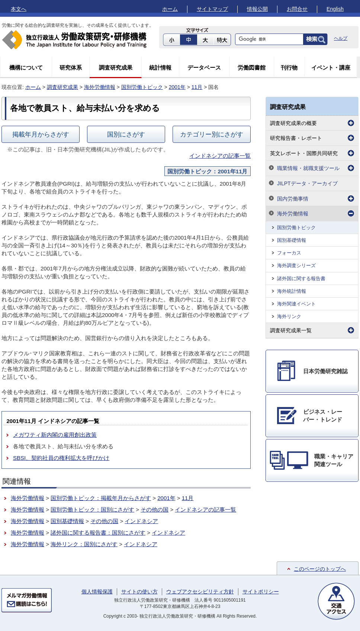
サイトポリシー (260, 592)
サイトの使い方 (139, 592)
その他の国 (154, 509)
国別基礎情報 (67, 521)
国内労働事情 (292, 199)
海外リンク (289, 316)
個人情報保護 (97, 592)
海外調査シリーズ (296, 265)
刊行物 (289, 67)
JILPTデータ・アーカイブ (307, 183)
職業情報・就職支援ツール (308, 168)
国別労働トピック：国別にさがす (92, 509)
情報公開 (257, 9)
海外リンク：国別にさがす (84, 544)
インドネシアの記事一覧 (220, 156)
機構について (26, 67)
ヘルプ (340, 38)
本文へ (18, 9)
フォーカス (289, 253)
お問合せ (297, 9)
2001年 (177, 87)
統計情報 (160, 67)
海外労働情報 (99, 87)
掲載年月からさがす (40, 134)
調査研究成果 (115, 67)
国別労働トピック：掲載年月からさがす (101, 498)
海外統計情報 (291, 291)
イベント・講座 (330, 67)
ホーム (170, 9)
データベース (204, 67)
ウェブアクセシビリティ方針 (200, 592)
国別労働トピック (142, 87)
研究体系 (71, 67)
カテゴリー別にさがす (211, 134)
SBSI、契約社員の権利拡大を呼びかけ (61, 458)
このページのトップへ (320, 569)
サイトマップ (212, 9)
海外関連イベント (296, 304)
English (335, 9)
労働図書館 (252, 67)
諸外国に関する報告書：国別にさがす (98, 532)
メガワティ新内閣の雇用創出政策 (55, 435)
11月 (197, 87)
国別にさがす (126, 134)
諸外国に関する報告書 (301, 278)
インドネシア (141, 521)
